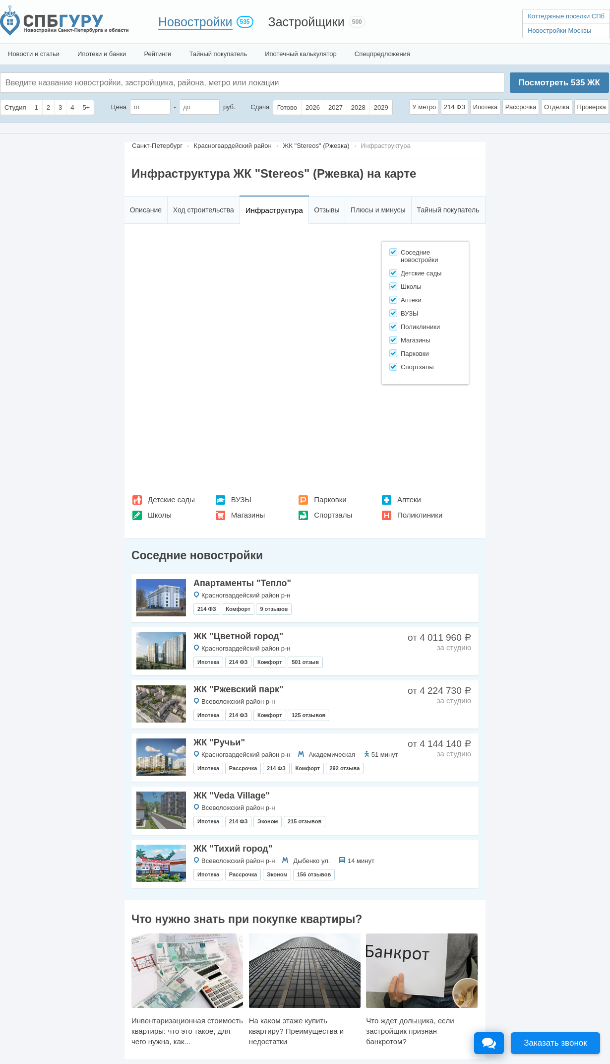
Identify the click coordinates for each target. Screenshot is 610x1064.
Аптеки (409, 499)
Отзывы (326, 210)
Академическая (332, 754)
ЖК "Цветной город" (238, 636)
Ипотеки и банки (101, 54)
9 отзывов (274, 609)
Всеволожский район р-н (238, 701)
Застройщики (306, 22)
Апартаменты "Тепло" (242, 583)
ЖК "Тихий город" (232, 849)
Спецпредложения (382, 54)
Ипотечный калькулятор (301, 54)
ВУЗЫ (241, 499)
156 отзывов (314, 874)
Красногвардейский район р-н (246, 595)
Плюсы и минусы (378, 210)
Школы (160, 515)
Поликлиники (419, 515)
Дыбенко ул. (311, 860)
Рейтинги (157, 54)
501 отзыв (305, 662)
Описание (146, 210)
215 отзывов (304, 821)
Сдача (259, 107)
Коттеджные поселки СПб (566, 16)
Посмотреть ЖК (559, 82)
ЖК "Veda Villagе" (231, 795)
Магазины (248, 515)
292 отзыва (345, 768)
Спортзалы (333, 515)
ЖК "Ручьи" (219, 742)
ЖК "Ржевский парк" (238, 689)
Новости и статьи (34, 54)
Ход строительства (203, 210)
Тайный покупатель (218, 54)
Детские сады (171, 499)
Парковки (330, 499)
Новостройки (195, 22)
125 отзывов (308, 715)
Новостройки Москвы (559, 30)
